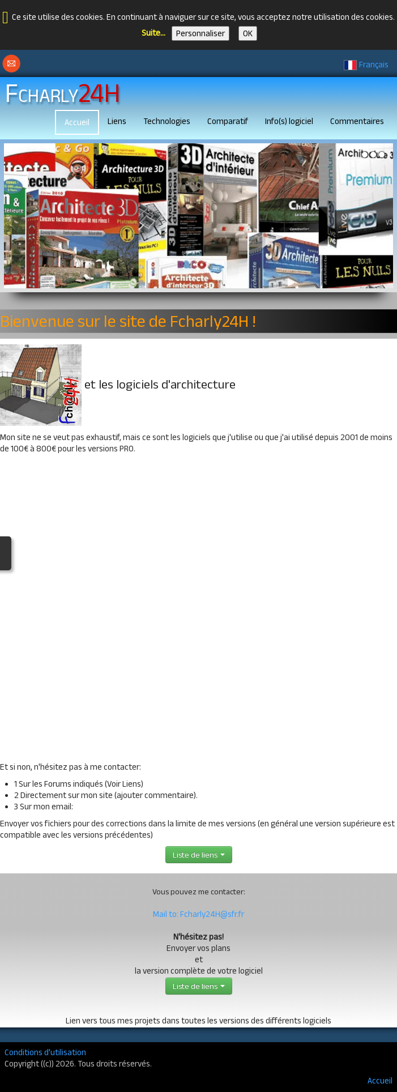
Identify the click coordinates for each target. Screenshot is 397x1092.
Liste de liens (199, 854)
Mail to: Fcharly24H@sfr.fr (198, 914)
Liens (117, 121)
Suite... (153, 32)
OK (248, 33)
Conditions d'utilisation (45, 1052)
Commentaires (357, 121)
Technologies (166, 121)
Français (367, 64)
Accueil (77, 122)
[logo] (67, 91)
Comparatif (227, 121)
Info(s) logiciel (289, 121)
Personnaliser (200, 33)
